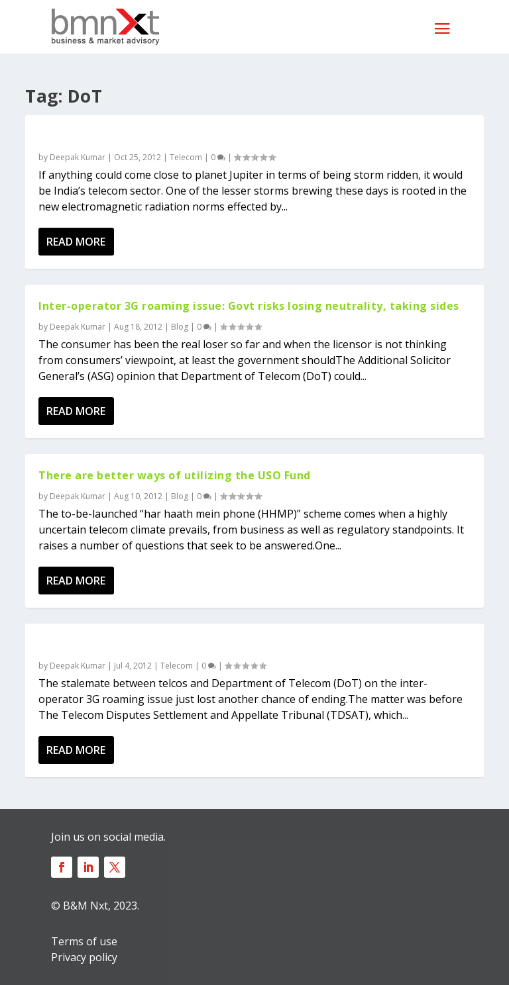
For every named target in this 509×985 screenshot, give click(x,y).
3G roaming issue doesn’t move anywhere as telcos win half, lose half (234, 644)
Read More (75, 241)
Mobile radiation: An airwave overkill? (145, 136)
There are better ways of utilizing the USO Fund (174, 475)
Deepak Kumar (77, 157)
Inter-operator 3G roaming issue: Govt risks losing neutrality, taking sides (248, 306)
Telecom (186, 157)
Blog (179, 326)
